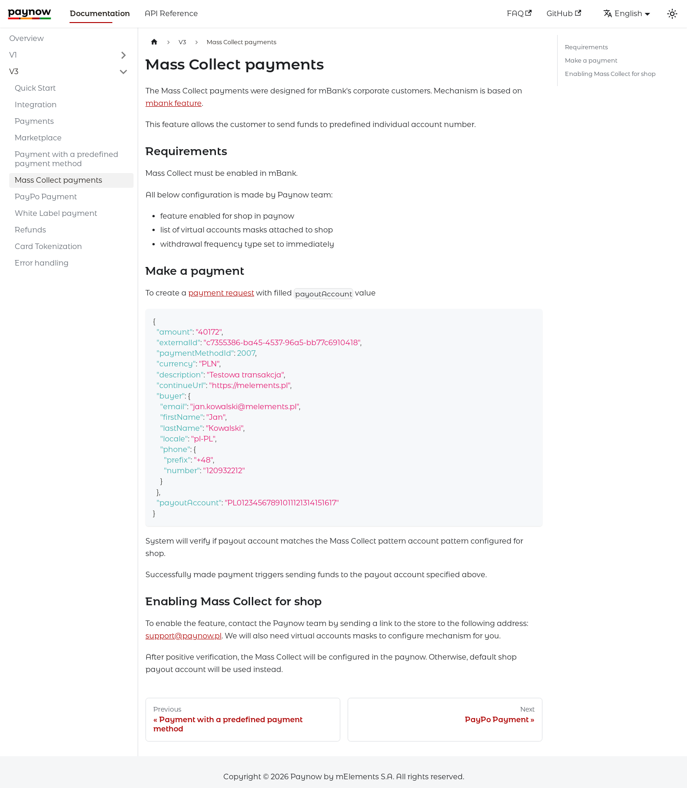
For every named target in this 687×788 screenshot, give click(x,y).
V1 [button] (13, 55)
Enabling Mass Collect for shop (610, 73)
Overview (26, 38)
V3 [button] (13, 71)
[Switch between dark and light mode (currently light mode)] (672, 13)
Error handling (42, 263)
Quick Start (35, 88)
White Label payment (56, 213)
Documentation (100, 13)
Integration (36, 104)
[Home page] (154, 42)
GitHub (564, 13)
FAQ (519, 13)
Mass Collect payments (58, 180)
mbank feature (174, 103)
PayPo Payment (46, 196)
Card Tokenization (48, 246)
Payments (34, 121)
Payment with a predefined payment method (66, 159)
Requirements (586, 47)
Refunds (30, 230)
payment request (221, 293)
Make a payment (591, 60)
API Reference (171, 13)
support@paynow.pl (183, 636)
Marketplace (38, 137)
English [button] (622, 13)
